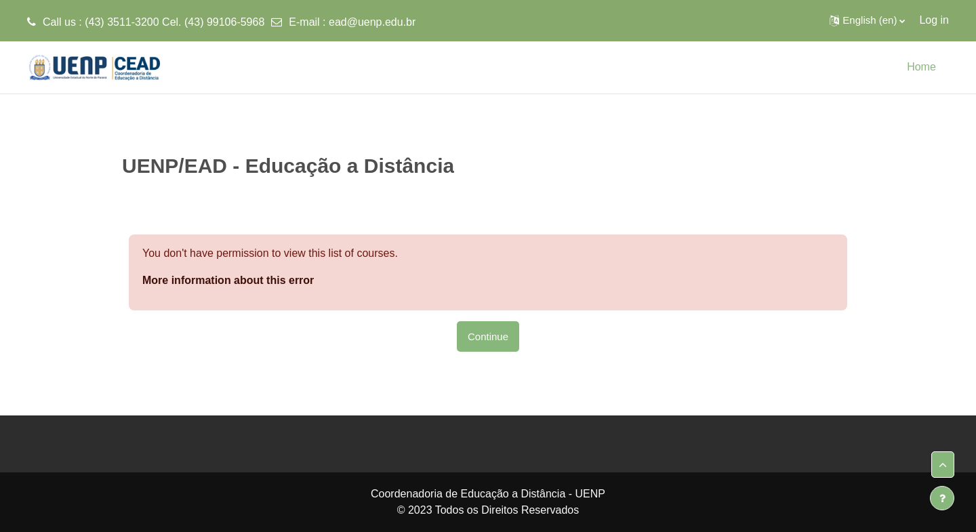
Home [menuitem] (921, 67)
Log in (934, 20)
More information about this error (228, 280)
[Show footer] (942, 498)
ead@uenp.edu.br (372, 22)
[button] (867, 20)
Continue (488, 336)
